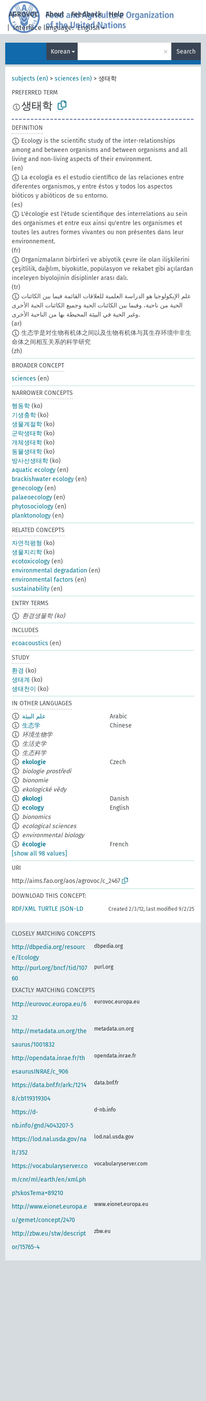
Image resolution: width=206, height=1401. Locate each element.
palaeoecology (32, 497)
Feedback (86, 14)
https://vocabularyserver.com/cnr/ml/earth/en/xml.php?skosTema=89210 (50, 1179)
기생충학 (24, 415)
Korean (60, 51)
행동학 (21, 406)
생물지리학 (27, 552)
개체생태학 (27, 442)
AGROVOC (24, 14)
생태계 (21, 680)
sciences (24, 378)
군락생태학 (27, 433)
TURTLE (48, 909)
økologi (32, 798)
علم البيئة (34, 716)
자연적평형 (27, 543)
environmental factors (42, 579)
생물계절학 (27, 424)
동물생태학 (27, 451)
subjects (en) (30, 78)
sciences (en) (73, 78)
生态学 (31, 725)
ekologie (34, 762)
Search (186, 51)
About (55, 14)
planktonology (31, 515)
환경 (18, 670)
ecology (33, 808)
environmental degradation (49, 570)
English (88, 28)
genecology (27, 488)
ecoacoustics (30, 643)
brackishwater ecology (43, 479)
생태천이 (24, 689)
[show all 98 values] (39, 853)
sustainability (30, 589)
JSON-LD (71, 909)
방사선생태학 (30, 461)
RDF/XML (24, 909)
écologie (34, 844)
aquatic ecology (34, 470)
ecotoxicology (31, 561)
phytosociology (32, 506)
